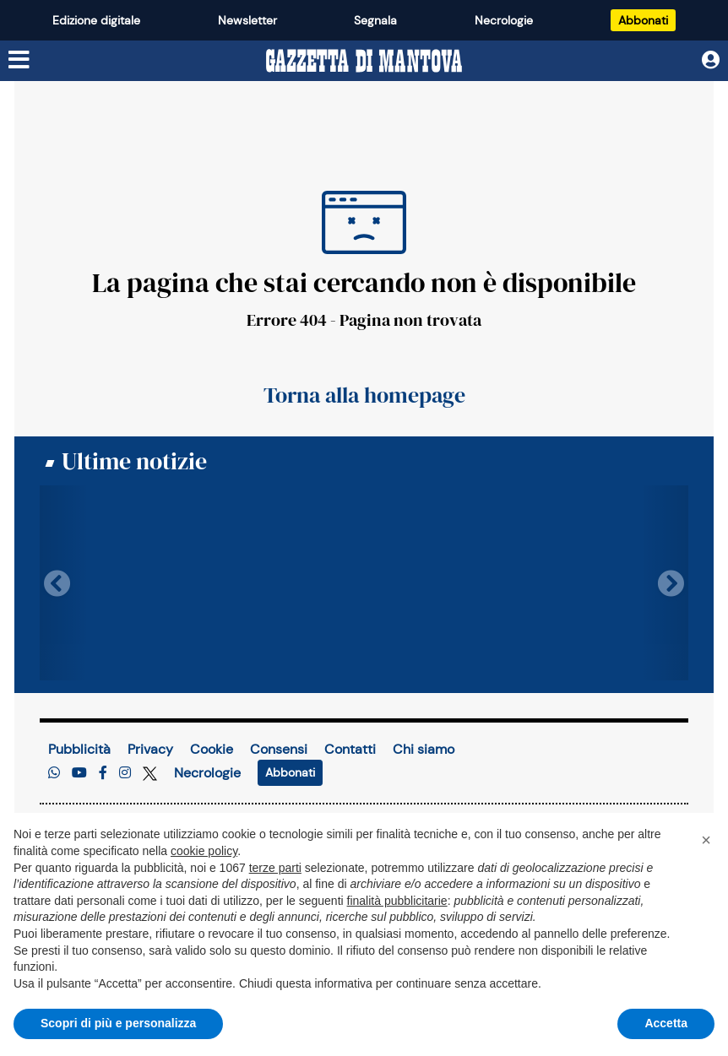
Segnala (375, 20)
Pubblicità (79, 749)
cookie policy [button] (204, 851)
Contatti (350, 749)
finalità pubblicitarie (397, 900)
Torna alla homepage (364, 395)
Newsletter (247, 20)
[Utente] (711, 60)
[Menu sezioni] (19, 60)
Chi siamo (423, 749)
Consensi (278, 749)
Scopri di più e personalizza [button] (118, 1023)
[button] (706, 839)
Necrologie (504, 20)
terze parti (275, 868)
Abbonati (643, 20)
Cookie (211, 749)
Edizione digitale (96, 20)
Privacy (150, 749)
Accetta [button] (665, 1023)
